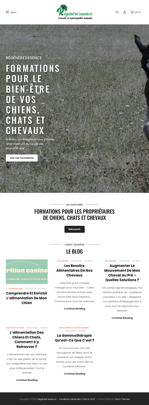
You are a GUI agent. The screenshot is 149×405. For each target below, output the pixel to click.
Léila (43, 288)
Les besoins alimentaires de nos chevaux (74, 270)
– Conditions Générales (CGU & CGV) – (77, 399)
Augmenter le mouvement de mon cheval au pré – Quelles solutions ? (122, 272)
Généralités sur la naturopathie (74, 327)
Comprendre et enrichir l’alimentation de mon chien (26, 298)
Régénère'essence (47, 399)
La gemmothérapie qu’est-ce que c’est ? (74, 338)
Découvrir (75, 229)
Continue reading (74, 309)
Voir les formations (24, 158)
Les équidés (63, 260)
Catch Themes (122, 399)
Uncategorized (15, 288)
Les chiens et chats (15, 327)
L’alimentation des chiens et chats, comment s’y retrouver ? (27, 339)
